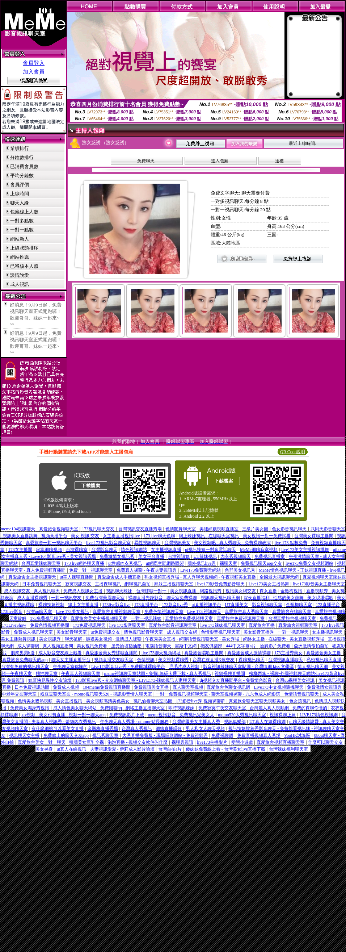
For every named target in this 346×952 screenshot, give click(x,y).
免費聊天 (146, 160)
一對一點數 (22, 230)
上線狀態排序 (24, 248)
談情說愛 (19, 275)
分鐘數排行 (22, 157)
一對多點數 (22, 221)
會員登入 (34, 63)
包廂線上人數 (24, 211)
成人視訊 (19, 284)
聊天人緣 (19, 202)
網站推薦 (19, 257)
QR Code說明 (292, 451)
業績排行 (19, 148)
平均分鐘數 (22, 175)
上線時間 (19, 193)
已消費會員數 (24, 166)
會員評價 (19, 184)
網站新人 (19, 239)
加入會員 (34, 72)
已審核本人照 (24, 266)
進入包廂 (219, 160)
